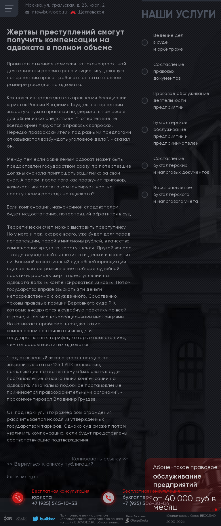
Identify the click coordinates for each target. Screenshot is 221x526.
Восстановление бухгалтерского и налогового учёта (175, 194)
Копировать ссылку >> (100, 458)
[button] (211, 509)
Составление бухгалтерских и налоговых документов (181, 165)
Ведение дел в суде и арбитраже (168, 42)
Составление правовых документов (168, 71)
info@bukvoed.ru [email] (49, 12)
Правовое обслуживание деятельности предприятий (181, 100)
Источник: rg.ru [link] (22, 476)
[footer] (43, 518)
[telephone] (54, 503)
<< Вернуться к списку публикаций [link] (50, 463)
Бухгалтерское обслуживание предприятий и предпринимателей (176, 133)
